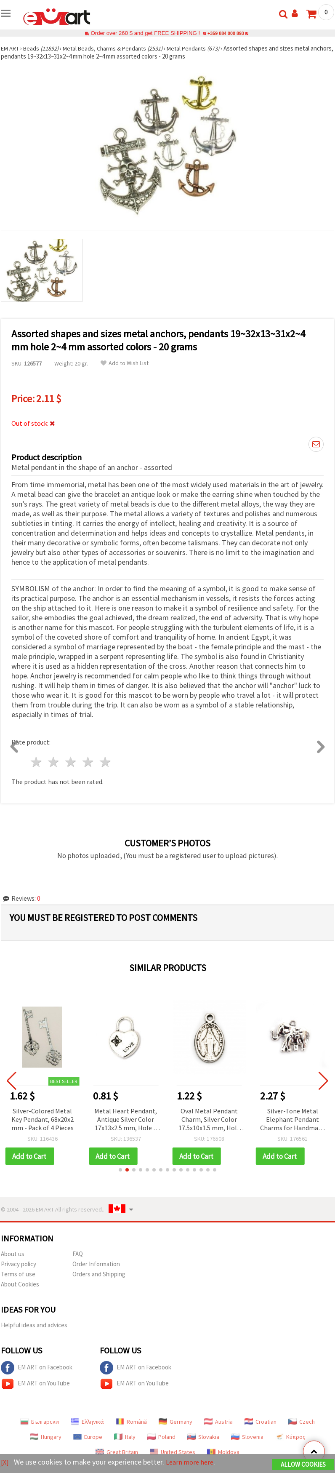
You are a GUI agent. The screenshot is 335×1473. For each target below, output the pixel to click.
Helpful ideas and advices (34, 1325)
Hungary (45, 1437)
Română (131, 1422)
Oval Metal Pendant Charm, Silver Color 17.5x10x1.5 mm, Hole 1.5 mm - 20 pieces (218, 1120)
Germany (175, 1422)
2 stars (54, 762)
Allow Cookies (303, 1465)
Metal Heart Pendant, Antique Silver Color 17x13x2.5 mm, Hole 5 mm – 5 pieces (135, 1120)
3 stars (71, 762)
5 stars (105, 762)
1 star (36, 762)
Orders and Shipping (98, 1274)
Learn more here (192, 1463)
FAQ (77, 1254)
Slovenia (247, 1437)
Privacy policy (18, 1264)
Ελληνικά (87, 1422)
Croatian (261, 1422)
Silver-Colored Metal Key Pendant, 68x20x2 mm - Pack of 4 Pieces (51, 1119)
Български (39, 1422)
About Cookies (20, 1285)
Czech (301, 1422)
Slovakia (203, 1437)
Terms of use (18, 1274)
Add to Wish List (125, 363)
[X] (5, 1463)
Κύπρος (290, 1437)
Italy (125, 1437)
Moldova (223, 1452)
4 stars (88, 762)
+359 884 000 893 (225, 33)
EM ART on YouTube (35, 1384)
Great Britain (117, 1452)
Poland (161, 1437)
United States (172, 1452)
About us (12, 1254)
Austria (218, 1422)
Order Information (96, 1264)
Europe (87, 1437)
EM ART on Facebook (36, 1368)
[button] (120, 1170)
